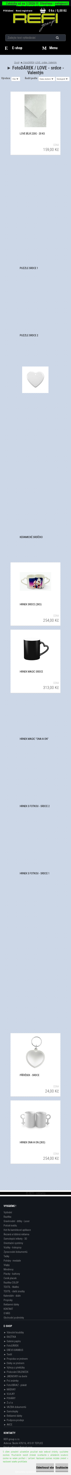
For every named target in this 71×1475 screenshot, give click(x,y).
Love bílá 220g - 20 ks (32, 133)
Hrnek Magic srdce (31, 671)
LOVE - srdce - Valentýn (46, 62)
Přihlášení (8, 10)
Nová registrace (24, 10)
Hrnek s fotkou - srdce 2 (34, 806)
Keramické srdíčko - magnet (35, 470)
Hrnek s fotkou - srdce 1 (34, 873)
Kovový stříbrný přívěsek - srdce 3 (35, 940)
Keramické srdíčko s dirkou (35, 402)
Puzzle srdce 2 (29, 335)
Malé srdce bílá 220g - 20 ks (35, 200)
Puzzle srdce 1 (29, 268)
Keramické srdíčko (31, 537)
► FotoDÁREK (28, 62)
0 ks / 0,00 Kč (58, 10)
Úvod (16, 62)
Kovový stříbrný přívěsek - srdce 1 (35, 1008)
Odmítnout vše (45, 1467)
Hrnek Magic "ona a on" (34, 739)
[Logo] (35, 23)
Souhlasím (61, 1467)
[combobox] (46, 79)
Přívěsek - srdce (29, 1075)
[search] (62, 37)
